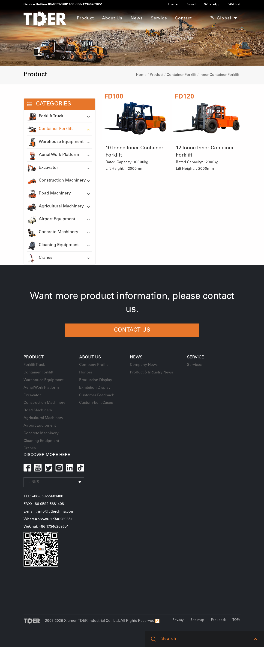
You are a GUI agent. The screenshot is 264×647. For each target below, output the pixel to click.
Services (194, 365)
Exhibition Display (95, 388)
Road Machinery (49, 193)
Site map (197, 620)
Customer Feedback (96, 395)
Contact (183, 18)
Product (156, 75)
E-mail (191, 4)
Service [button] (159, 18)
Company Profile (93, 365)
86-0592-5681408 (61, 4)
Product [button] (85, 18)
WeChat (234, 4)
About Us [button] (112, 18)
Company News (144, 365)
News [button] (137, 18)
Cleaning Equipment (53, 245)
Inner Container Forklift (219, 75)
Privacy (178, 620)
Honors (85, 372)
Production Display (95, 380)
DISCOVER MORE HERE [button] (47, 455)
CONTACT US (132, 330)
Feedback (218, 620)
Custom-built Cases (96, 403)
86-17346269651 (90, 4)
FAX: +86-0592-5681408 (44, 504)
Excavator (42, 168)
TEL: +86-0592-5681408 (43, 496)
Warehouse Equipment (55, 142)
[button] (255, 639)
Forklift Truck (45, 116)
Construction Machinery (56, 180)
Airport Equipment (51, 219)
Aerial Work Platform (53, 155)
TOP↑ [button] (236, 620)
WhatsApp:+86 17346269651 (48, 519)
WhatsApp (212, 4)
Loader (173, 4)
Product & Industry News (151, 372)
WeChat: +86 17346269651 (46, 527)
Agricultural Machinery (55, 206)
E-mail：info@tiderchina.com (49, 512)
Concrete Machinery (52, 232)
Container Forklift (181, 75)
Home (141, 75)
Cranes (39, 258)
